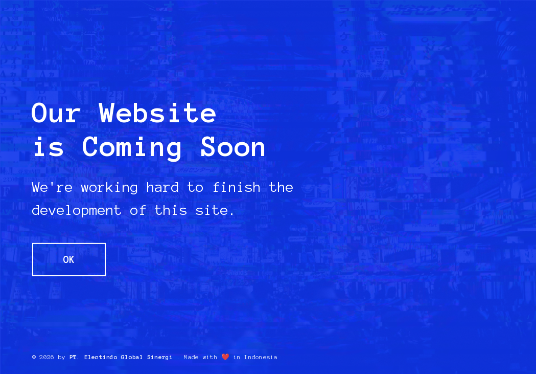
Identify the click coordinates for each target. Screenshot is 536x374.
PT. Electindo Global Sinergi (121, 357)
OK (69, 259)
